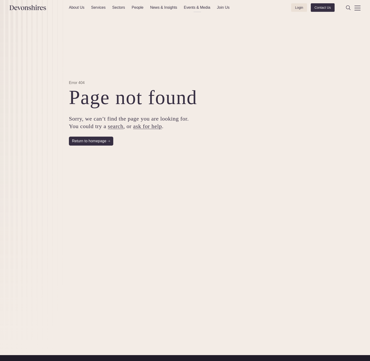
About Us (76, 7)
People (137, 7)
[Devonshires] (36, 7)
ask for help (147, 126)
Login (299, 7)
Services (98, 7)
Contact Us (323, 7)
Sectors (118, 7)
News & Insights (163, 7)
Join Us (223, 7)
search (115, 126)
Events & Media (197, 7)
